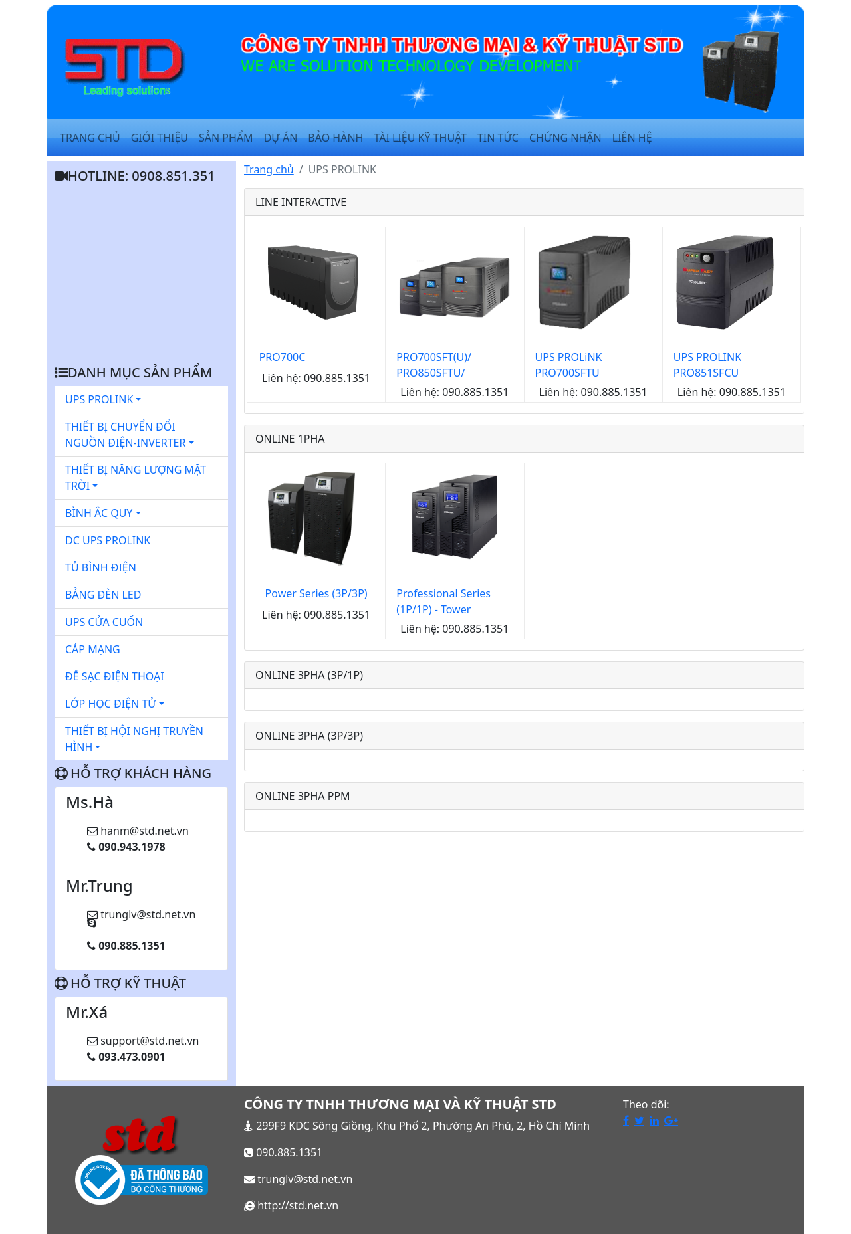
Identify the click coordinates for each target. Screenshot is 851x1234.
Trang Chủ (90, 137)
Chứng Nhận (565, 137)
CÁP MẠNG (92, 649)
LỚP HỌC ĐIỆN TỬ (114, 703)
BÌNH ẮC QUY (103, 513)
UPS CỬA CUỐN (104, 622)
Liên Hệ (632, 137)
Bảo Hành (335, 137)
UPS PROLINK (103, 399)
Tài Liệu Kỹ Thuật (420, 137)
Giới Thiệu (159, 137)
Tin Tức (498, 137)
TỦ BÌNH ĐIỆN (100, 567)
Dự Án (281, 137)
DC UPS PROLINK (107, 540)
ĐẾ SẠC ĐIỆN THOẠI (114, 676)
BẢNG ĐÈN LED (103, 594)
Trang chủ (269, 169)
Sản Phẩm (226, 137)
